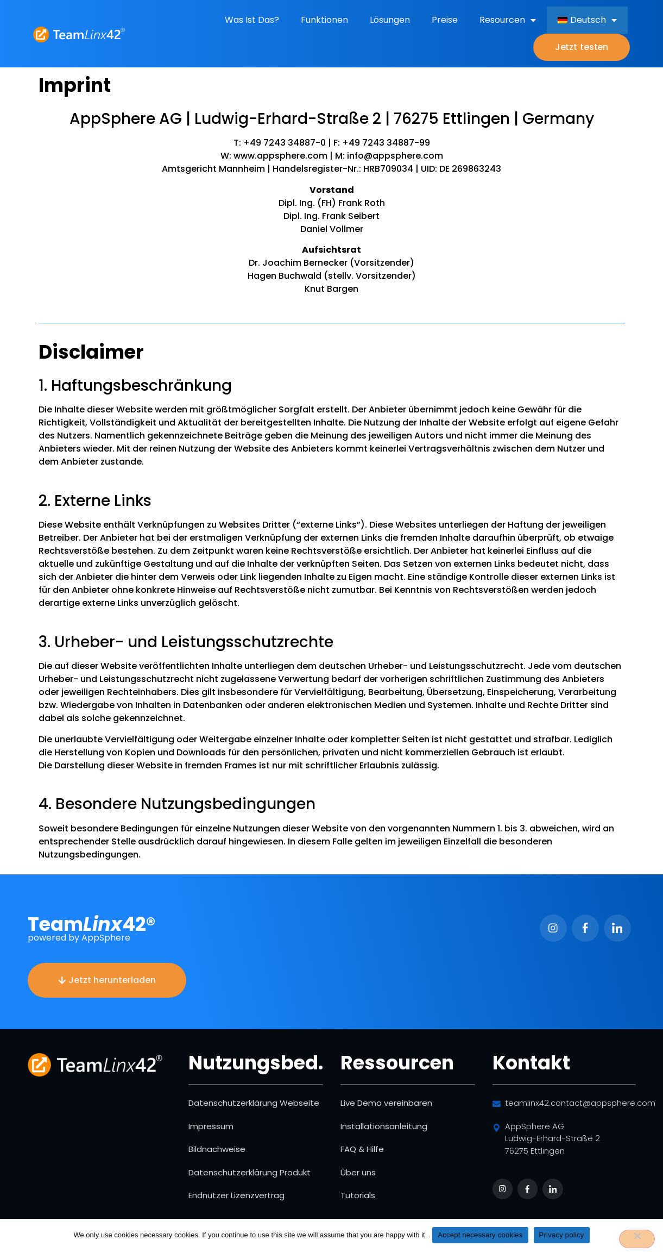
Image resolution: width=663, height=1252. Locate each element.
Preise (445, 20)
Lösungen (390, 20)
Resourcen (507, 20)
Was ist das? (252, 20)
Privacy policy (561, 1235)
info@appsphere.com (394, 166)
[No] (637, 1239)
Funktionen (324, 20)
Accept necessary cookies (480, 1235)
